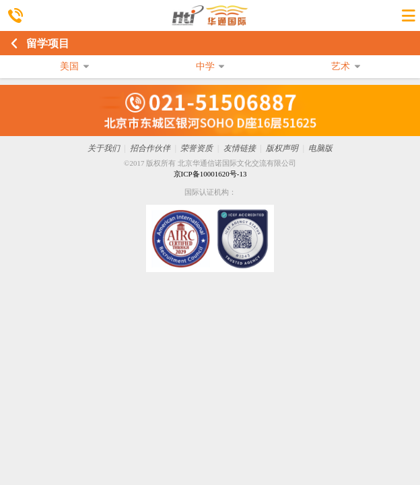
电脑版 (320, 148)
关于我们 (104, 148)
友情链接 (239, 148)
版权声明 (282, 148)
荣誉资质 (196, 148)
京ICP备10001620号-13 (210, 174)
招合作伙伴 (150, 148)
